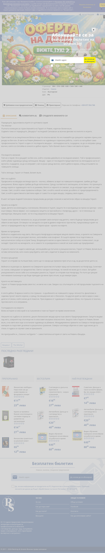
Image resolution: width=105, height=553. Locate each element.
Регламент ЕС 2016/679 (78, 69)
